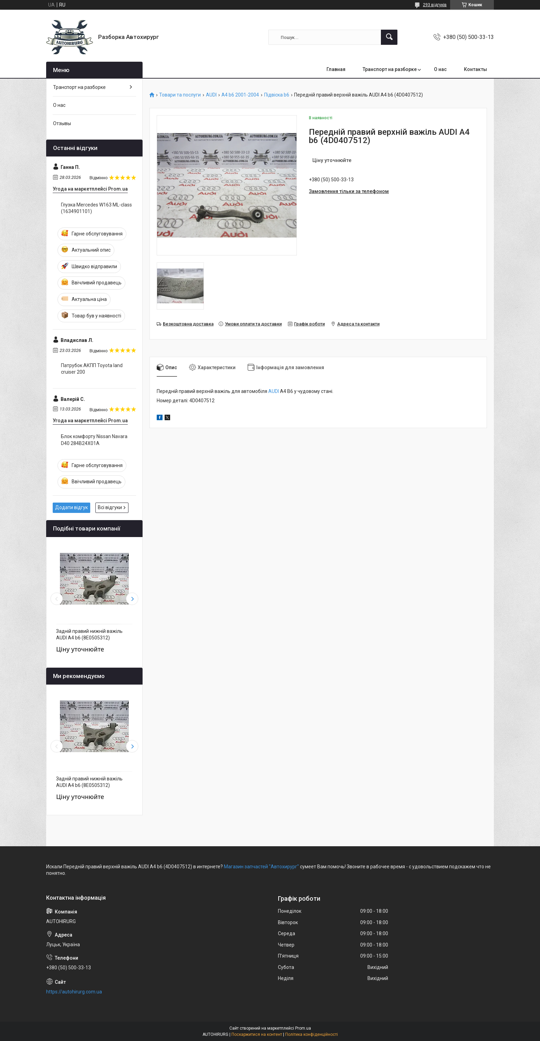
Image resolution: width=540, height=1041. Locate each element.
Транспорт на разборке (390, 69)
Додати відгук (71, 507)
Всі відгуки (110, 507)
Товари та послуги (180, 95)
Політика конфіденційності (311, 1034)
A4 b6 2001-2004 (240, 95)
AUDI (211, 95)
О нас (440, 69)
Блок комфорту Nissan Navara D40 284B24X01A (94, 440)
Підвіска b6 (276, 95)
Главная (335, 69)
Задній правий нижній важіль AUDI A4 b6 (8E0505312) (89, 634)
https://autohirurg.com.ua (74, 991)
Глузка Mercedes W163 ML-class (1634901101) (96, 208)
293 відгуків (435, 4)
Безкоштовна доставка (188, 323)
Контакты (475, 69)
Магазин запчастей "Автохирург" (261, 866)
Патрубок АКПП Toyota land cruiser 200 (92, 369)
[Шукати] (389, 37)
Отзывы (62, 123)
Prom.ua (303, 1028)
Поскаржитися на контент (256, 1034)
